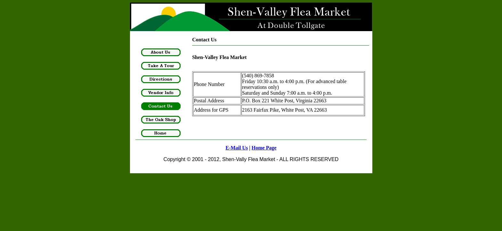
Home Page (264, 147)
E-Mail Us (236, 147)
